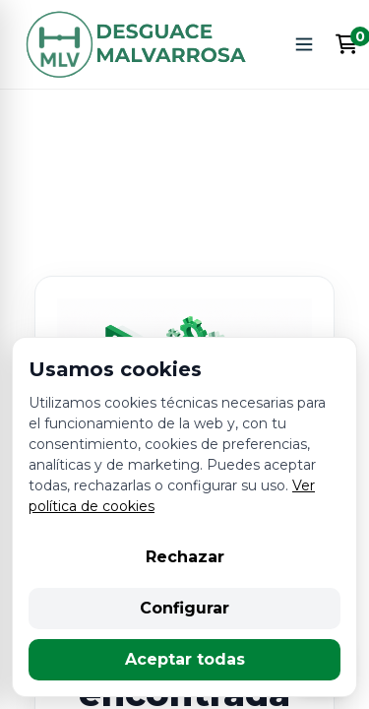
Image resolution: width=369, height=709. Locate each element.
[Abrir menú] (304, 44)
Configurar (184, 608)
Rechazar (185, 557)
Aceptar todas (185, 659)
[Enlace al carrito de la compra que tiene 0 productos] (346, 44)
